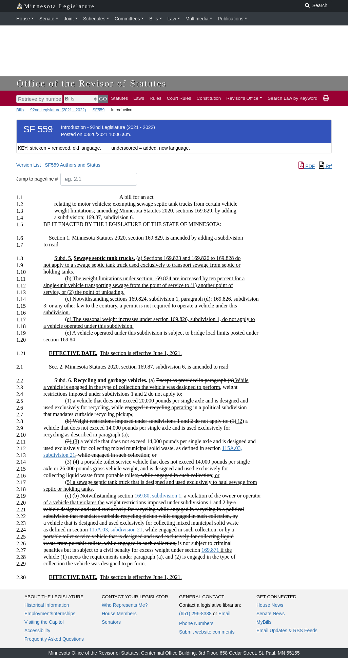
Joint (69, 18)
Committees (127, 18)
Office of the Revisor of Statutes (92, 83)
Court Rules (179, 98)
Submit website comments (206, 632)
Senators (111, 622)
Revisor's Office (242, 98)
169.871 (210, 550)
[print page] (326, 98)
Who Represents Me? (125, 605)
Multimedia (197, 18)
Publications (231, 18)
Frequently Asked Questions (54, 639)
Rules (155, 98)
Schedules (94, 18)
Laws (138, 98)
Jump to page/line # (37, 179)
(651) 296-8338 (195, 613)
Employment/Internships (49, 613)
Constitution (209, 98)
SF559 (98, 110)
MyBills (263, 622)
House (23, 18)
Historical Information (46, 605)
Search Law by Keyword (292, 98)
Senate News (270, 613)
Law (172, 18)
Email (224, 613)
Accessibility (37, 630)
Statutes (119, 98)
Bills (153, 18)
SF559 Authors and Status (72, 165)
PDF (306, 166)
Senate (46, 18)
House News (269, 605)
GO (103, 98)
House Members (119, 613)
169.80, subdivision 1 (157, 496)
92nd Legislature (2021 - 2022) (58, 110)
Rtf (325, 166)
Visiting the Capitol (44, 622)
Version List (28, 165)
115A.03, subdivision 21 (115, 529)
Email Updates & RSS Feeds (286, 630)
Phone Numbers (196, 623)
